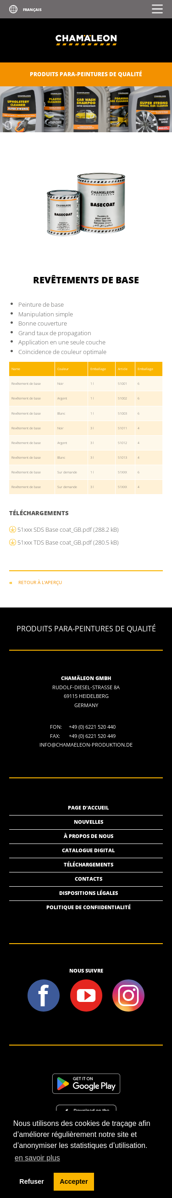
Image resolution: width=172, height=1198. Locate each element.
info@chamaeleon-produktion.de (86, 744)
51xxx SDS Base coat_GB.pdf (68, 529)
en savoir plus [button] (37, 1158)
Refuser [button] (31, 1181)
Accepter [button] (74, 1181)
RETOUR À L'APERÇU (40, 582)
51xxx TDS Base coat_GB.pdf (68, 542)
